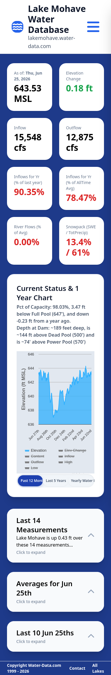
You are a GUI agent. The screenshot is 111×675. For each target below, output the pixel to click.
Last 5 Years (56, 480)
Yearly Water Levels (82, 480)
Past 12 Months (32, 480)
